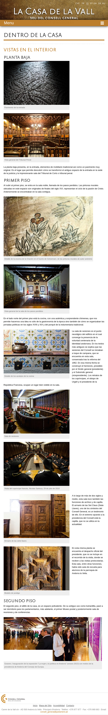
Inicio (35, 705)
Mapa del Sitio (45, 705)
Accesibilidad (59, 705)
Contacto (70, 705)
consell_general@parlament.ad (54, 712)
